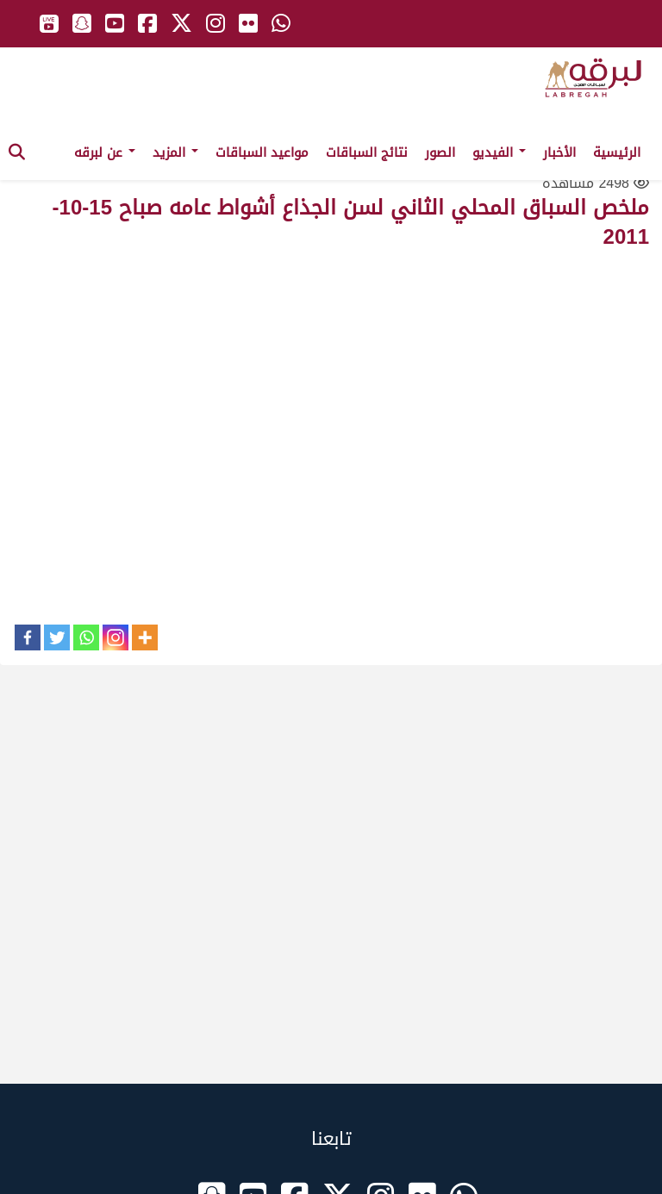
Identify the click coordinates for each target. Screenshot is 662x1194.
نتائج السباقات (367, 152)
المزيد (175, 152)
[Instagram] (115, 637)
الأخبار (559, 152)
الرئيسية (616, 152)
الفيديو (499, 152)
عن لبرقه (104, 152)
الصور (440, 152)
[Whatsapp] (86, 637)
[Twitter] (57, 637)
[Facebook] (28, 637)
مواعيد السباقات (262, 152)
